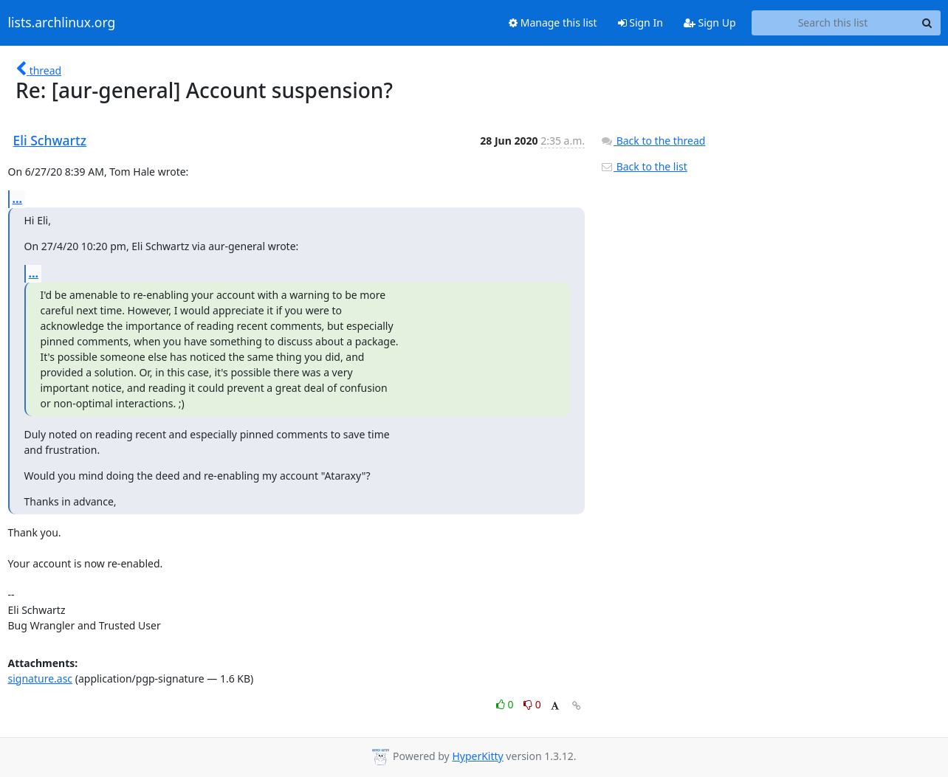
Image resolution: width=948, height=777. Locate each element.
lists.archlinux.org (62, 23)
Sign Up (710, 22)
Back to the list (643, 166)
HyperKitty (477, 756)
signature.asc (40, 678)
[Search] (927, 22)
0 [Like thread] (506, 704)
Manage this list (553, 22)
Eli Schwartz (50, 140)
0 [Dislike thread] (532, 704)
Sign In (640, 22)
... (18, 198)
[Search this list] (833, 22)
